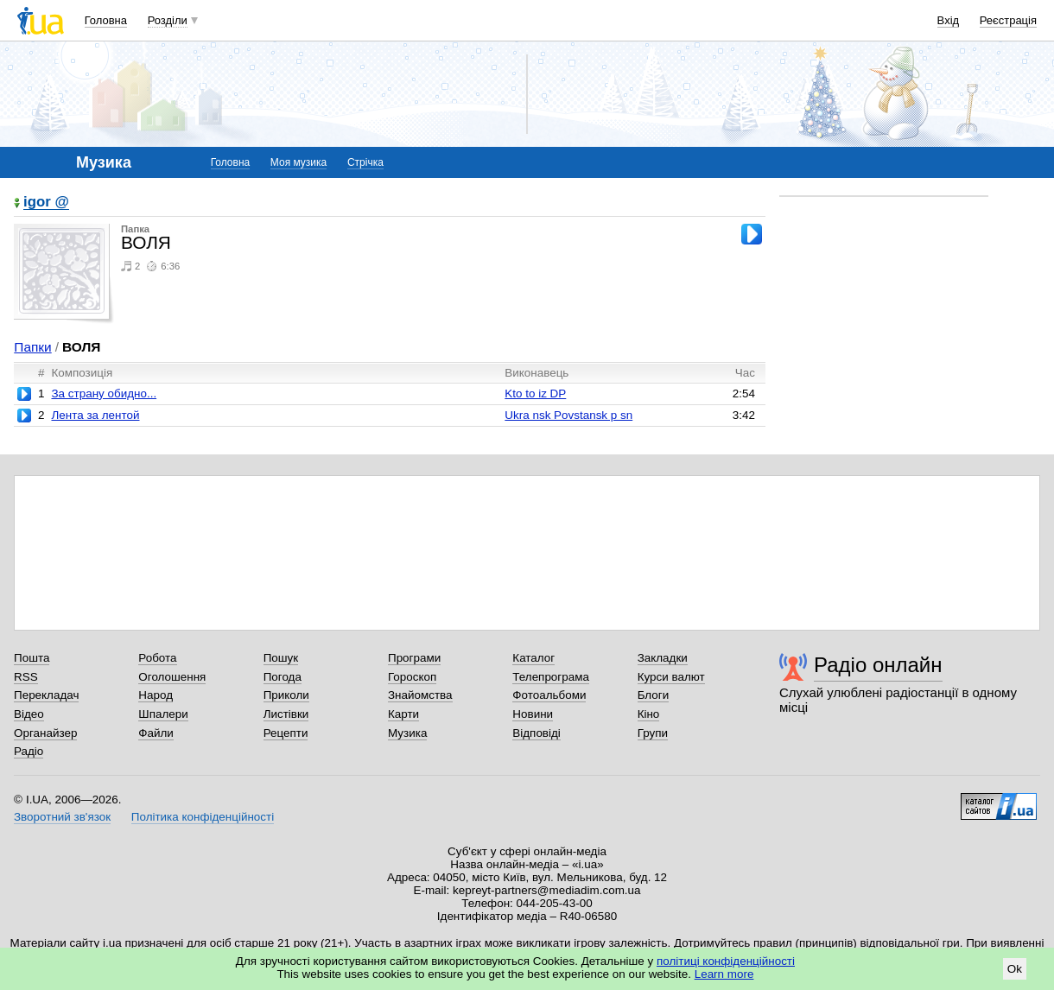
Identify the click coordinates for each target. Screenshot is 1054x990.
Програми (414, 657)
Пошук (281, 657)
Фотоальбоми (549, 695)
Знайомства (420, 695)
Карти (403, 714)
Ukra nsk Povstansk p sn (568, 415)
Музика (407, 733)
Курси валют (671, 676)
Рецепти (286, 733)
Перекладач (46, 695)
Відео (29, 714)
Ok (1014, 968)
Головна (106, 20)
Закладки (663, 657)
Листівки (286, 714)
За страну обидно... (103, 393)
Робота (157, 657)
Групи (653, 733)
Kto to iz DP (535, 393)
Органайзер (45, 733)
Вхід (948, 20)
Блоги (654, 695)
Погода (283, 676)
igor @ (46, 202)
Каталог (533, 657)
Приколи (286, 695)
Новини (532, 714)
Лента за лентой (95, 415)
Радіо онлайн (878, 664)
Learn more (724, 974)
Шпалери (162, 714)
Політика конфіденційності (202, 816)
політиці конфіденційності (726, 961)
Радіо (28, 751)
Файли (156, 733)
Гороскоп (412, 676)
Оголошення (172, 676)
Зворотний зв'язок (62, 816)
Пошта (31, 657)
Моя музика (298, 162)
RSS (26, 676)
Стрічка (365, 162)
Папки (32, 347)
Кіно (649, 714)
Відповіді (536, 733)
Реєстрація (1008, 20)
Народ (155, 695)
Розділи (167, 20)
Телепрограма (550, 676)
